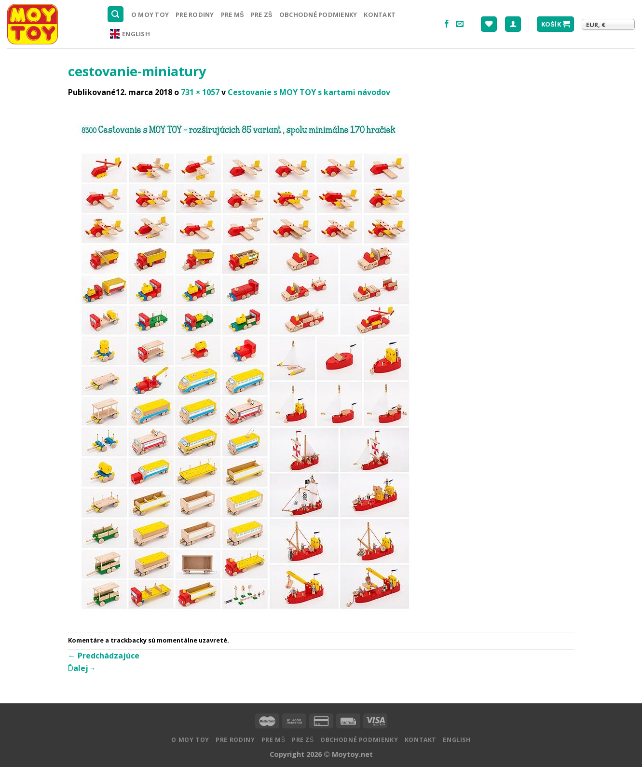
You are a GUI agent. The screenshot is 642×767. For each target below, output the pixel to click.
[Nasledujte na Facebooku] (447, 24)
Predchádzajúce (103, 655)
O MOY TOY (150, 14)
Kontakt (380, 14)
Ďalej (82, 668)
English (130, 34)
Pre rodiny (195, 14)
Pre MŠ (232, 14)
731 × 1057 (200, 92)
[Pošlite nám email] (460, 24)
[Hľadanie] (116, 14)
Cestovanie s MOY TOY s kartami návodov (309, 92)
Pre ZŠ (262, 14)
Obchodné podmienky (318, 14)
